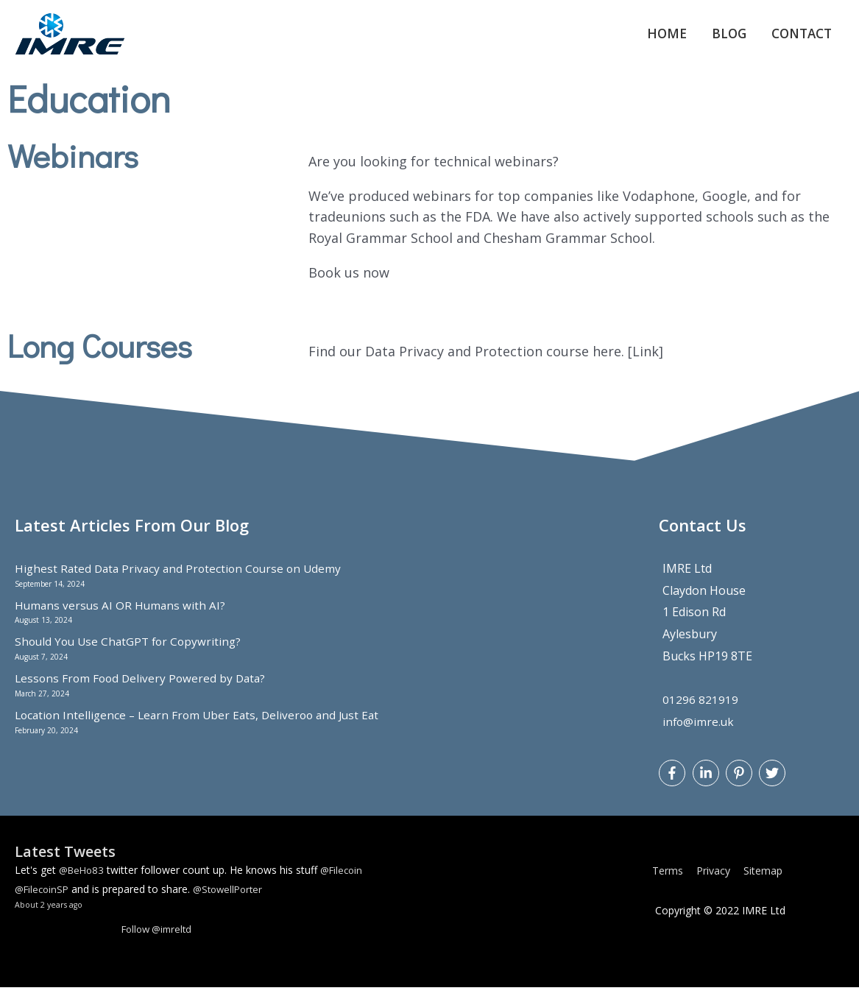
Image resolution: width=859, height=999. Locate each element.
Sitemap (765, 882)
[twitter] (774, 784)
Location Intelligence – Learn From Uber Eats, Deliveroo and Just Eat (203, 726)
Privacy (716, 882)
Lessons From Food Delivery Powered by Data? (143, 690)
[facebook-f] (674, 784)
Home (655, 40)
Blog (721, 40)
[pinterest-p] (741, 784)
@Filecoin (347, 882)
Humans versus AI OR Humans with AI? (122, 616)
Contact (798, 40)
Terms (670, 882)
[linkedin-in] (708, 784)
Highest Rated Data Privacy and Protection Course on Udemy (182, 580)
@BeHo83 (83, 882)
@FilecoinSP (44, 901)
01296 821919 (700, 711)
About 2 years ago (50, 916)
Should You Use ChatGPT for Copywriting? (132, 653)
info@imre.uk (699, 732)
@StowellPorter (234, 901)
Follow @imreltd (160, 940)
